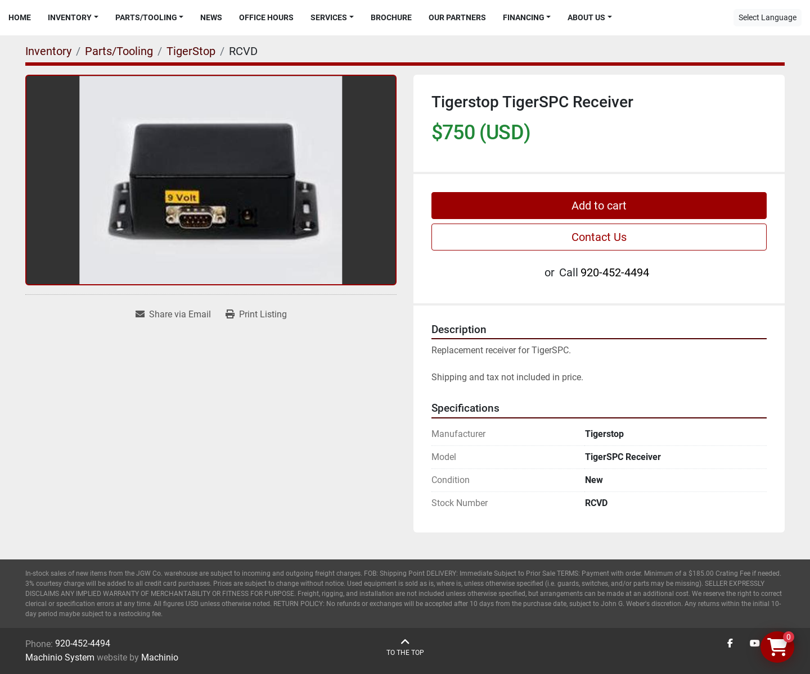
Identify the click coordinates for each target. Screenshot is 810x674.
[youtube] (755, 643)
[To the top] (405, 647)
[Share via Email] (173, 314)
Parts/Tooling (146, 17)
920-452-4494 (614, 272)
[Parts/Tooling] (119, 51)
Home (19, 17)
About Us (586, 17)
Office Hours (266, 17)
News (211, 17)
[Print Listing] (256, 314)
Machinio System (59, 657)
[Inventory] (48, 51)
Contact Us (599, 237)
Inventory (70, 17)
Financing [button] (523, 17)
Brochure (391, 17)
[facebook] (730, 643)
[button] (73, 18)
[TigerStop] (190, 51)
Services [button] (328, 17)
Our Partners (457, 17)
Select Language (767, 17)
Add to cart (599, 205)
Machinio (159, 657)
